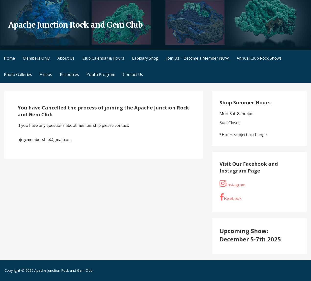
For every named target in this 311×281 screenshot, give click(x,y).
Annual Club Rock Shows (259, 58)
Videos (46, 74)
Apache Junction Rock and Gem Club (75, 25)
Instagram (232, 183)
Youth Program (101, 74)
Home (9, 58)
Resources (69, 74)
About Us (66, 58)
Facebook (231, 197)
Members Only (36, 58)
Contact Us (133, 74)
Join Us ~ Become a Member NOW (197, 58)
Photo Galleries (18, 74)
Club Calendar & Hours (103, 58)
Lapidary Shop (145, 58)
